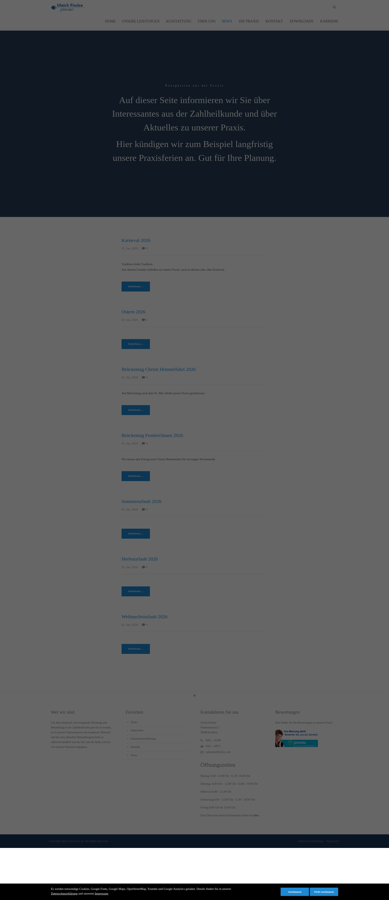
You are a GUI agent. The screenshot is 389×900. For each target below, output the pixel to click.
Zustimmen (294, 891)
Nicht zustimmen (324, 891)
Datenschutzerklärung (64, 893)
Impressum (101, 893)
